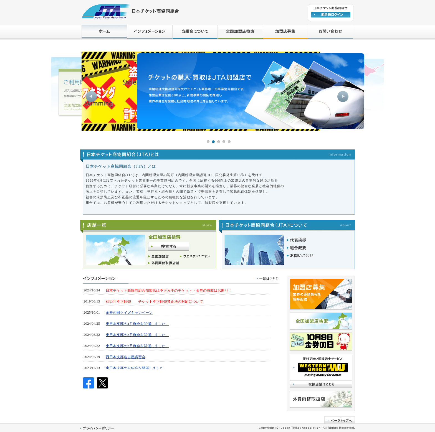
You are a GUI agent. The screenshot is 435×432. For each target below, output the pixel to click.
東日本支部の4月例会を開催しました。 (137, 324)
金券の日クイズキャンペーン (129, 313)
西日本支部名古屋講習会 (125, 357)
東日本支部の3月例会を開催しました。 (137, 335)
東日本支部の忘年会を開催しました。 (136, 368)
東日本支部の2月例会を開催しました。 (137, 346)
